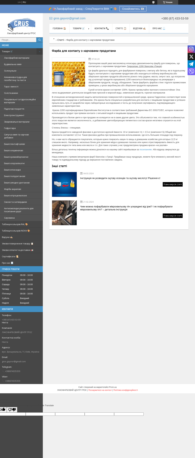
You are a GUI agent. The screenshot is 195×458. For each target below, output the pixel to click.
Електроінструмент (14, 115)
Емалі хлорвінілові (13, 150)
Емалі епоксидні (12, 169)
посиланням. (146, 149)
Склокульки (10, 70)
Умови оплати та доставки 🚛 (17, 249)
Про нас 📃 (7, 262)
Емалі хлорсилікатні (14, 163)
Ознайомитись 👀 (133, 8)
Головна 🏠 (59, 28)
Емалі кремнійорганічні (16, 156)
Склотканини (11, 92)
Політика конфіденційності (125, 390)
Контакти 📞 (102, 28)
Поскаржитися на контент (100, 390)
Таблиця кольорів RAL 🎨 (15, 224)
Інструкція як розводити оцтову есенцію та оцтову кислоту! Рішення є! (120, 178)
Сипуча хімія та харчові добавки (16, 136)
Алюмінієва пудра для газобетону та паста (15, 79)
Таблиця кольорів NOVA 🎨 (16, 230)
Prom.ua (113, 387)
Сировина (9, 217)
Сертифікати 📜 (10, 256)
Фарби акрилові (12, 189)
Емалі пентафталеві (14, 143)
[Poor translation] (12, 409)
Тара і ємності (11, 86)
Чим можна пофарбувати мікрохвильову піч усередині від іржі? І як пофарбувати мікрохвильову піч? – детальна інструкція (126, 208)
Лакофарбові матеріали (16, 57)
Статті (60, 40)
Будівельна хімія (12, 64)
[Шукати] (39, 39)
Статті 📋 (121, 28)
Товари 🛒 (7, 51)
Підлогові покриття (14, 108)
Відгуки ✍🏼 (7, 237)
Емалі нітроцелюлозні (15, 195)
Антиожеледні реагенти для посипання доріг (18, 210)
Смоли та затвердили (15, 201)
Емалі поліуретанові (14, 176)
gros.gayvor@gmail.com (14, 361)
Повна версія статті (173, 184)
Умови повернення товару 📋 (17, 243)
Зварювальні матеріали (16, 121)
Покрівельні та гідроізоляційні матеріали (20, 101)
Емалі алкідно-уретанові (17, 182)
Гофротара (10, 128)
